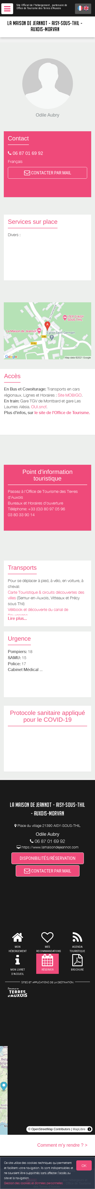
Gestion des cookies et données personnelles (33, 1183)
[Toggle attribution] (89, 1129)
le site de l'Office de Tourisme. (62, 412)
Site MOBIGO (70, 395)
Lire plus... (17, 618)
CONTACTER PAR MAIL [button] (47, 172)
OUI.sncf (38, 406)
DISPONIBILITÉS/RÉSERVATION (47, 858)
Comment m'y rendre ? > (62, 1145)
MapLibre (79, 1129)
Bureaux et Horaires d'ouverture (35, 503)
